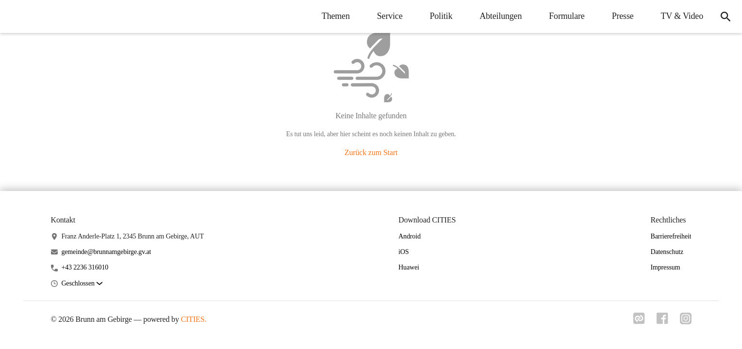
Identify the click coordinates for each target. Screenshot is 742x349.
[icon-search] (725, 16)
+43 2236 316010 (84, 267)
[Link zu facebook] (662, 321)
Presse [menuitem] (623, 16)
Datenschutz (666, 251)
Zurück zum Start (371, 152)
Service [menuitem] (390, 16)
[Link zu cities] (639, 321)
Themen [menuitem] (336, 16)
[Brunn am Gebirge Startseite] (14, 16)
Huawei (408, 267)
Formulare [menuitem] (566, 16)
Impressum (665, 267)
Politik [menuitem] (440, 16)
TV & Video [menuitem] (682, 16)
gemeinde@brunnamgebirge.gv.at (106, 251)
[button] (81, 284)
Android (409, 236)
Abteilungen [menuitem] (500, 16)
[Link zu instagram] (686, 321)
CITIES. (194, 319)
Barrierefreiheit (670, 236)
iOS (403, 251)
